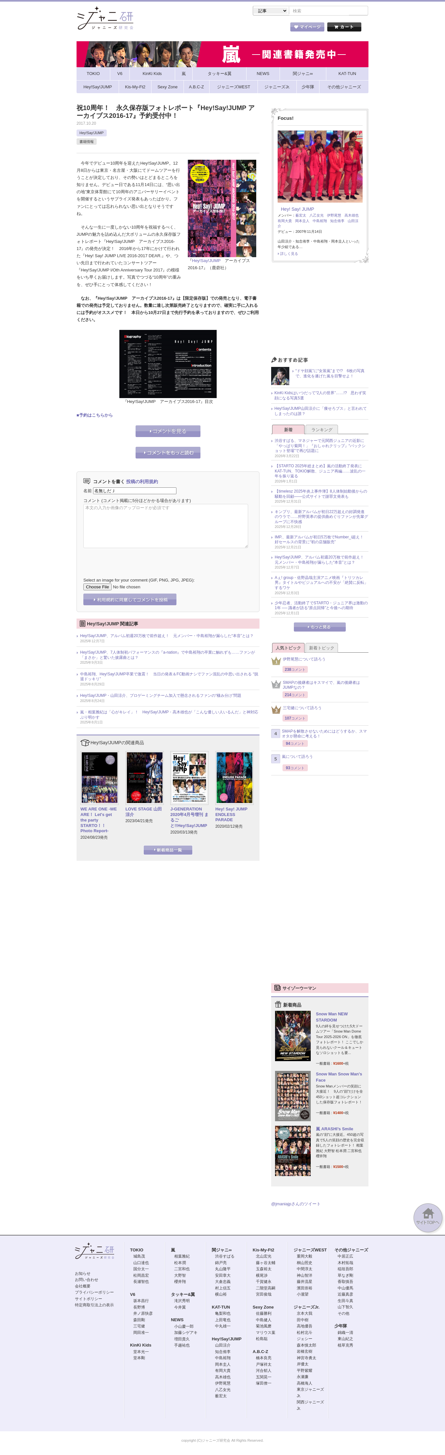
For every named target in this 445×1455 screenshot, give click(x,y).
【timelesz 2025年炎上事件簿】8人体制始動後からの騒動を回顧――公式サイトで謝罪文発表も (321, 494)
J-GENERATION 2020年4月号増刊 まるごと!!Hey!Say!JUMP (189, 818)
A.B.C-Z (260, 1352)
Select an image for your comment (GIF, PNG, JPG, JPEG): (139, 580)
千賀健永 (263, 1282)
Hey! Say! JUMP (297, 209)
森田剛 (139, 1320)
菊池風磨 (263, 1326)
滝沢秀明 (182, 1301)
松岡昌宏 (141, 1276)
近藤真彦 (345, 1295)
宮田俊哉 (263, 1295)
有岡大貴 (285, 221)
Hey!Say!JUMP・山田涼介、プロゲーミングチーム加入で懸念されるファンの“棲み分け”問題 (160, 696)
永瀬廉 (302, 1377)
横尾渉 (262, 1276)
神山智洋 (304, 1276)
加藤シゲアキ (186, 1333)
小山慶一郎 (184, 1327)
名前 (87, 491)
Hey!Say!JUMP (91, 133)
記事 (196, 29)
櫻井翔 (180, 1282)
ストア (161, 29)
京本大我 (304, 1314)
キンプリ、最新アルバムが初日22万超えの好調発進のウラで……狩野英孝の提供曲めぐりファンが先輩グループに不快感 (321, 517)
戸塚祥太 (263, 1365)
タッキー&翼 (183, 1295)
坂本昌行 (141, 1301)
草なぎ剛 (345, 1276)
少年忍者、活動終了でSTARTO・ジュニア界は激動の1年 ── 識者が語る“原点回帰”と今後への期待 (321, 606)
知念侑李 (337, 221)
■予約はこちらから (95, 415)
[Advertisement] (319, 312)
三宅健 (139, 1326)
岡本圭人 (302, 221)
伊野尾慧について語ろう (298, 662)
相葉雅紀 (182, 1257)
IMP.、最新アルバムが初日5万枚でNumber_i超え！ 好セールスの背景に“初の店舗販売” (321, 540)
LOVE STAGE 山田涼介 (144, 812)
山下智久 (345, 1307)
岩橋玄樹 (304, 1352)
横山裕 (221, 1295)
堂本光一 (141, 1352)
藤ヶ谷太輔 (265, 1263)
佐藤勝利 (263, 1314)
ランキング (321, 430)
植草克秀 (345, 1346)
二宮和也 (182, 1269)
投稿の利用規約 (142, 482)
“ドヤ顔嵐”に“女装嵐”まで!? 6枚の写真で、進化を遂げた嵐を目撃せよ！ (330, 374)
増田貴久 (182, 1339)
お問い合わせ (86, 1280)
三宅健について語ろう (296, 710)
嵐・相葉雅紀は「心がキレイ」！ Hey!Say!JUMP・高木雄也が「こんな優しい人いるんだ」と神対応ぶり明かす (169, 715)
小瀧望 (302, 1295)
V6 (132, 1295)
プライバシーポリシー (94, 1293)
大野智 (180, 1276)
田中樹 (302, 1320)
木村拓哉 (345, 1263)
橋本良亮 (263, 1358)
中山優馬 (345, 1288)
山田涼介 (223, 1346)
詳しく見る (289, 254)
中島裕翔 (320, 221)
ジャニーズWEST (310, 1250)
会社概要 (82, 1287)
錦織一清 (345, 1333)
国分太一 (141, 1269)
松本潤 (180, 1263)
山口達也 (141, 1263)
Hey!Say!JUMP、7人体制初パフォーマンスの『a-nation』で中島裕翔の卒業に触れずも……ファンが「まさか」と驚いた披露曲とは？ (167, 655)
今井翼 (180, 1308)
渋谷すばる (225, 1257)
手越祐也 (182, 1346)
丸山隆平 (223, 1269)
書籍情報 (86, 142)
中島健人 (263, 1320)
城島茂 (139, 1257)
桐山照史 (304, 1263)
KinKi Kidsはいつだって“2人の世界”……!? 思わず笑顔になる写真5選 (320, 396)
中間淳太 (304, 1269)
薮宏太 (300, 216)
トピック (232, 29)
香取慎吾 (345, 1282)
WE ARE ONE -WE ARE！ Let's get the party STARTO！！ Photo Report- (98, 820)
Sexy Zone (263, 1307)
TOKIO (136, 1250)
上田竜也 (223, 1320)
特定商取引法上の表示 (94, 1305)
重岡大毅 (304, 1257)
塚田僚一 (263, 1384)
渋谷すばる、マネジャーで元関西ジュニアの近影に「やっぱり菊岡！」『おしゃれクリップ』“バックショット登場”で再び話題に (320, 446)
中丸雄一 (223, 1326)
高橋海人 (304, 1384)
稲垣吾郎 (345, 1269)
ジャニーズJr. (306, 1307)
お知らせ (82, 1274)
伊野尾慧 (334, 216)
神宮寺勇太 (306, 1358)
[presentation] (132, 558)
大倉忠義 (223, 1282)
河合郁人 (263, 1371)
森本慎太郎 (306, 1346)
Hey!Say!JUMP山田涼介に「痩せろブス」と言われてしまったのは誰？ (320, 412)
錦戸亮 (221, 1263)
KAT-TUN (221, 1307)
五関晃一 (263, 1377)
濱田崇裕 (304, 1288)
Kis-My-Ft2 (263, 1250)
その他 (343, 1314)
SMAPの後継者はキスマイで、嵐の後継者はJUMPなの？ (315, 686)
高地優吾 (304, 1326)
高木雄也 (351, 216)
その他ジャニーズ (351, 1250)
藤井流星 (304, 1282)
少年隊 (340, 1326)
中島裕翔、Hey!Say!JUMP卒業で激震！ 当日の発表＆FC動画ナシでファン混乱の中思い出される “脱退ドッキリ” (169, 677)
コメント (91, 501)
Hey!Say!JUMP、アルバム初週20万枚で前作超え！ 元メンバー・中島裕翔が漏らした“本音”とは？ (167, 636)
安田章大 (223, 1276)
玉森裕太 (263, 1269)
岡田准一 (141, 1333)
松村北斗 (304, 1333)
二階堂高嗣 (265, 1288)
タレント (268, 29)
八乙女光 (316, 216)
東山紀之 (345, 1339)
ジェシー (304, 1339)
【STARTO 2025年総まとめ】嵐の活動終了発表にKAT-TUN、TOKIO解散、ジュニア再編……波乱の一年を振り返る (320, 471)
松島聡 (262, 1339)
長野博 (139, 1308)
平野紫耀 (304, 1371)
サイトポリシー (88, 1299)
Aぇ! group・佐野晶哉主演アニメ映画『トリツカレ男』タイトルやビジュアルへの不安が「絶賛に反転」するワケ (321, 583)
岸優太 (302, 1364)
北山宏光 (263, 1257)
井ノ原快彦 (143, 1314)
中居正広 (345, 1257)
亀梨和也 (223, 1314)
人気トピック (288, 648)
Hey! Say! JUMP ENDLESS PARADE (233, 815)
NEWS (177, 1320)
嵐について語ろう (292, 759)
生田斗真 (345, 1301)
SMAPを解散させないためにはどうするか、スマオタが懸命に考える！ (319, 734)
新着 (288, 430)
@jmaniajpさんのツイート (296, 1204)
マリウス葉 (265, 1333)
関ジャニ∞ (222, 1250)
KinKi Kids (140, 1345)
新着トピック (321, 648)
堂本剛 (139, 1358)
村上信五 (223, 1288)
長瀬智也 (141, 1282)
